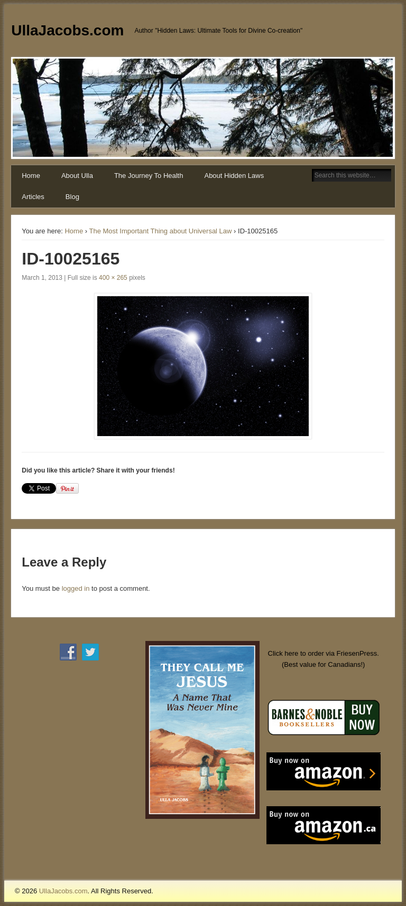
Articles (33, 197)
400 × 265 (113, 277)
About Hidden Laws (234, 176)
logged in (76, 588)
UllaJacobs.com (67, 30)
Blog (72, 197)
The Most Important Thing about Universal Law (160, 231)
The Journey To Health (148, 176)
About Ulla (77, 176)
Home (31, 176)
